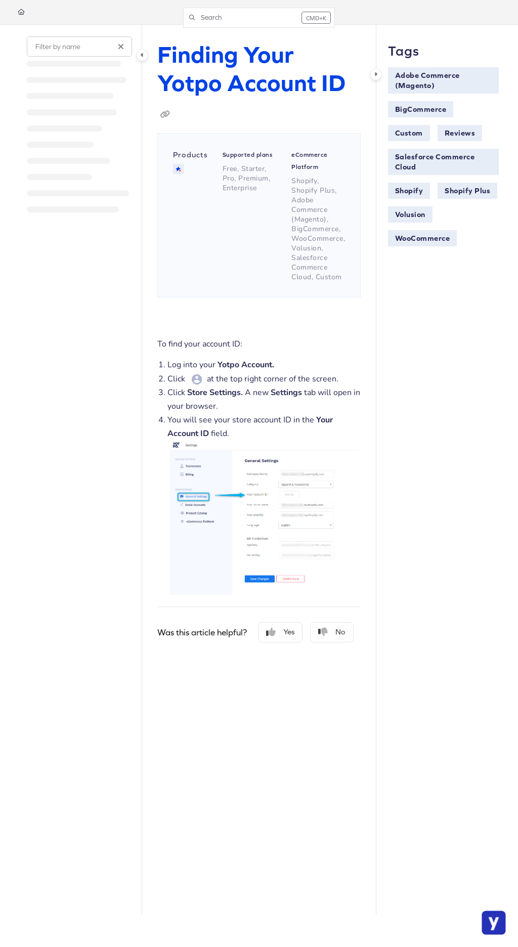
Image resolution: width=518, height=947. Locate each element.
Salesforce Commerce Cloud (435, 161)
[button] (259, 18)
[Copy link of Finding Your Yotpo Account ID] (165, 114)
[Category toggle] (142, 55)
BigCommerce (421, 109)
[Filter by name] (79, 46)
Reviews (460, 132)
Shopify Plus (467, 190)
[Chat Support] (494, 923)
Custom (409, 132)
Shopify (409, 190)
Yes (280, 632)
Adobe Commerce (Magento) (427, 80)
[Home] (21, 12)
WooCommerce (422, 238)
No (332, 632)
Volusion (410, 214)
